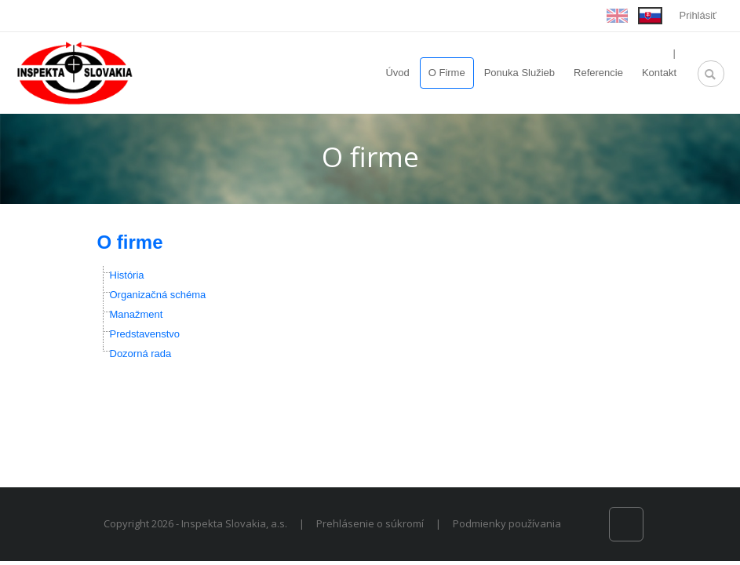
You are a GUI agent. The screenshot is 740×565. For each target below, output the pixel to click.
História (127, 275)
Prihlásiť (698, 15)
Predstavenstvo (145, 334)
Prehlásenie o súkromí (370, 523)
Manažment (136, 314)
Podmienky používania (507, 523)
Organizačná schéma (158, 295)
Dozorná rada (141, 353)
